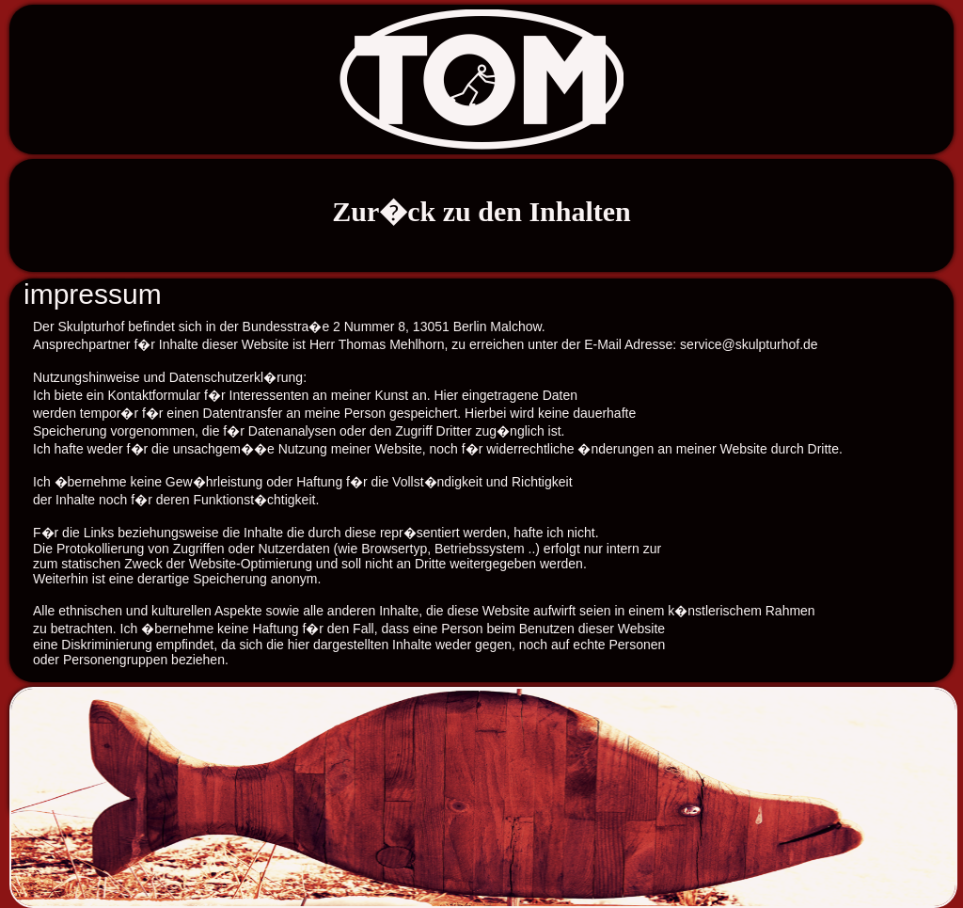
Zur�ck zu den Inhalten (481, 211)
